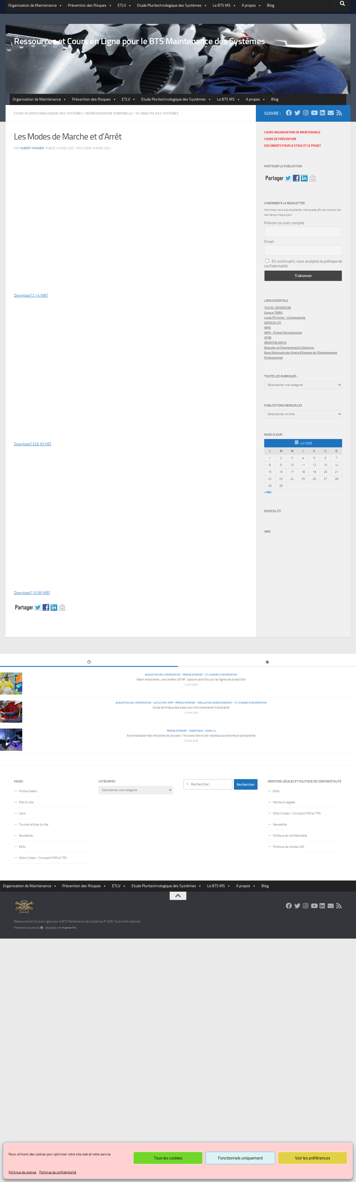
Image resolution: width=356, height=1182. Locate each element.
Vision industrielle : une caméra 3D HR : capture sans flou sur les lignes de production (191, 679)
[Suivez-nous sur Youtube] (314, 113)
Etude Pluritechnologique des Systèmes (172, 5)
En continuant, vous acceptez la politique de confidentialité (303, 263)
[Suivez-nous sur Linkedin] (322, 113)
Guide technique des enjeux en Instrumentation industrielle (191, 707)
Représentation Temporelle (109, 113)
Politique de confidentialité (57, 1172)
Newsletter (26, 835)
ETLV (125, 5)
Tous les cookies (168, 1158)
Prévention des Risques (90, 5)
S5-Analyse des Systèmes (157, 113)
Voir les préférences (312, 1158)
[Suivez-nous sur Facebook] (289, 113)
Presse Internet (193, 674)
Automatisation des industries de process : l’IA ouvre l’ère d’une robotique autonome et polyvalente (191, 735)
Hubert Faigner (32, 148)
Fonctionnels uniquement (240, 1158)
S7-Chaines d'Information (221, 674)
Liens (22, 813)
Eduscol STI (272, 511)
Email (268, 241)
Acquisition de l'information (163, 674)
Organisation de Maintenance (35, 5)
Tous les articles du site (33, 824)
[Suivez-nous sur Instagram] (306, 113)
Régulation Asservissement (215, 702)
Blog (270, 5)
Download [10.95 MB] (32, 592)
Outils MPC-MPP (163, 702)
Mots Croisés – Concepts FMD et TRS (43, 858)
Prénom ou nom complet (284, 223)
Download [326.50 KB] (32, 444)
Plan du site (26, 802)
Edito (22, 847)
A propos (251, 5)
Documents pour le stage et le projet (292, 146)
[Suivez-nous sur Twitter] (297, 113)
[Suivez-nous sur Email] (331, 113)
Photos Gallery (28, 791)
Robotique (196, 730)
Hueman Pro (69, 927)
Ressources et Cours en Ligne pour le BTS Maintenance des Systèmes (139, 41)
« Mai (267, 492)
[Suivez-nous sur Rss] (339, 113)
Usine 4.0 (210, 730)
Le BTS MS (224, 5)
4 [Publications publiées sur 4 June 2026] (303, 458)
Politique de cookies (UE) (288, 847)
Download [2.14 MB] (31, 295)
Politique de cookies (22, 1172)
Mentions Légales (284, 802)
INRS (267, 531)
